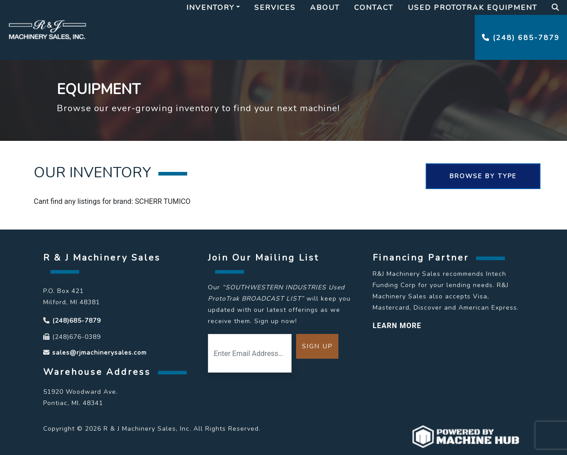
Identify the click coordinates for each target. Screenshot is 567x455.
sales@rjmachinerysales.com (99, 352)
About (325, 8)
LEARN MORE (397, 325)
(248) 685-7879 (521, 38)
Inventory (210, 8)
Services (275, 8)
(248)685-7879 (76, 320)
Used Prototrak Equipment (472, 8)
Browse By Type (483, 176)
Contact (373, 8)
